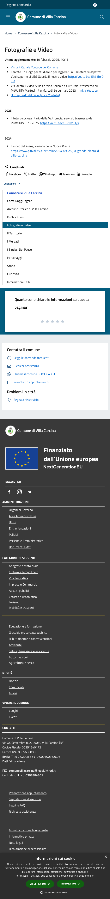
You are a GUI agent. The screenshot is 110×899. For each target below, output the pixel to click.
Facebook (13, 174)
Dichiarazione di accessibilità (27, 848)
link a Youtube (88, 90)
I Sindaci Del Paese (19, 249)
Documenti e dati (20, 547)
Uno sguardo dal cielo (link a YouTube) (35, 95)
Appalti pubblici (19, 590)
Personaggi (14, 257)
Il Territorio (14, 233)
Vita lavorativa (18, 578)
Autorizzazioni (18, 657)
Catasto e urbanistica (23, 596)
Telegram (66, 174)
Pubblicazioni (15, 217)
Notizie (13, 681)
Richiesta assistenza (22, 811)
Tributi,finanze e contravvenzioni (30, 638)
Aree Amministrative (22, 516)
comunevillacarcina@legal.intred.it (32, 770)
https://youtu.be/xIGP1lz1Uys (59, 123)
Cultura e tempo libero (23, 572)
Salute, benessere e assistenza (29, 651)
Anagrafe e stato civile (23, 566)
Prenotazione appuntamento (27, 793)
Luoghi (13, 710)
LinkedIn (84, 174)
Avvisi (13, 693)
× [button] (105, 857)
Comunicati (16, 687)
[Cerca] (102, 17)
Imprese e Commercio (23, 584)
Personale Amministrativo (26, 540)
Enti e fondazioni (20, 528)
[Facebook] (9, 492)
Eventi (13, 716)
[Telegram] (29, 492)
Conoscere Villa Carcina (33, 33)
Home (8, 33)
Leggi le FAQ (17, 805)
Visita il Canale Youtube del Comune (34, 67)
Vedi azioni (12, 183)
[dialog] (55, 876)
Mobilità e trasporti (21, 607)
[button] (55, 892)
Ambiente (15, 645)
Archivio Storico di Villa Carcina (27, 209)
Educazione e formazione (25, 626)
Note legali (16, 842)
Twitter (30, 174)
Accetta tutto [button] (40, 883)
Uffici (12, 522)
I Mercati (13, 241)
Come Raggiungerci (20, 200)
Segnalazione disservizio (25, 799)
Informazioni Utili (18, 282)
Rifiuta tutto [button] (70, 883)
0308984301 (34, 775)
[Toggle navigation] (7, 16)
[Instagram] (19, 492)
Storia (11, 265)
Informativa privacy (21, 836)
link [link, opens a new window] (92, 875)
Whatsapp (47, 174)
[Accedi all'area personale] (95, 4)
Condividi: (15, 167)
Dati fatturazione (13, 761)
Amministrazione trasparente (28, 830)
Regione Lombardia (18, 4)
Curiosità (13, 274)
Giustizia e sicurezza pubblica (28, 632)
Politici (13, 534)
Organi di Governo (21, 509)
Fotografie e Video (19, 225)
